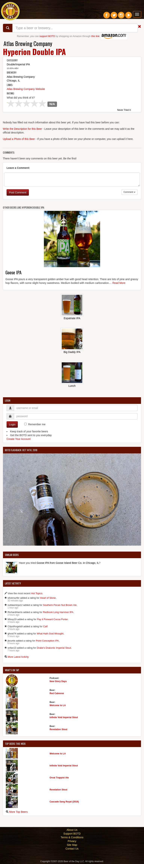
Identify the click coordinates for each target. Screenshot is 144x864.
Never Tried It (124, 110)
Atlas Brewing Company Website (26, 88)
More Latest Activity (18, 656)
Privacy (72, 841)
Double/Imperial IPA (18, 64)
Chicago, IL (13, 80)
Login (12, 424)
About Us (72, 829)
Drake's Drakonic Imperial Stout (54, 647)
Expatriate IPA (72, 318)
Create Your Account (19, 438)
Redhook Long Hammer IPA (58, 612)
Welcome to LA (58, 705)
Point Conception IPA (47, 640)
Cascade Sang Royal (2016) (64, 801)
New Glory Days (58, 681)
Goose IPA (13, 272)
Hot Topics (36, 593)
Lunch (72, 385)
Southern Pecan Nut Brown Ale (59, 605)
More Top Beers (18, 811)
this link (95, 36)
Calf (45, 626)
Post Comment (17, 192)
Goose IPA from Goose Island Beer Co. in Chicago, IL (68, 562)
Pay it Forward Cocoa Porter (52, 619)
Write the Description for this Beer (22, 128)
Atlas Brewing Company (28, 43)
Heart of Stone (48, 597)
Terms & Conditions (72, 837)
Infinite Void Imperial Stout (64, 717)
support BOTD (47, 36)
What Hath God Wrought (50, 633)
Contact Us (71, 848)
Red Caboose (57, 693)
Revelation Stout (58, 729)
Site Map (72, 844)
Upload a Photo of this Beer (19, 138)
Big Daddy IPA (72, 352)
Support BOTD (72, 833)
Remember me (37, 424)
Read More (118, 282)
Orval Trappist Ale (59, 777)
